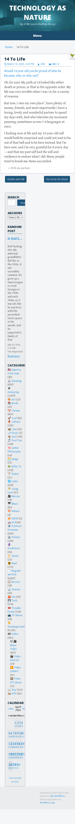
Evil (14, 436)
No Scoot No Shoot (57, 179)
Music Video (13, 647)
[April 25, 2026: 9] (21, 755)
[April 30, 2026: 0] (17, 766)
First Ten (17, 440)
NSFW (15, 518)
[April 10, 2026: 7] (19, 734)
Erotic (15, 433)
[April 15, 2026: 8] (15, 745)
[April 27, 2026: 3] (11, 766)
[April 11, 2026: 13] (21, 734)
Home (8, 47)
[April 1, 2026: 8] (15, 724)
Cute (14, 429)
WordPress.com (47, 802)
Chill (42, 64)
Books (15, 403)
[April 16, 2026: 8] (17, 745)
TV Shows (17, 615)
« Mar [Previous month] (11, 708)
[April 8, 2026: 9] (15, 734)
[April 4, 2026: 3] (21, 724)
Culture (16, 421)
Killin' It (55, 64)
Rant (14, 563)
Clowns (16, 410)
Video (15, 634)
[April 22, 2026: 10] (15, 755)
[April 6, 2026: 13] (11, 734)
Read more (14, 356)
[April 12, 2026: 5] (9, 745)
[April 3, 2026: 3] (19, 724)
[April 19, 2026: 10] (9, 755)
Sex (14, 597)
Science (16, 589)
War (14, 689)
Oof (14, 522)
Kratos (15, 474)
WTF (14, 693)
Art (13, 399)
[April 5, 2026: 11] (9, 734)
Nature (16, 511)
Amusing (17, 381)
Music (15, 503)
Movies (16, 496)
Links (15, 481)
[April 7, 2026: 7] (13, 734)
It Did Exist (15, 239)
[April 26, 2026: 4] (9, 766)
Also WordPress (57, 796)
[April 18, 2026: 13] (21, 745)
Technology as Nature (37, 12)
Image (15, 459)
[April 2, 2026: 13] (17, 724)
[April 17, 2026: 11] (19, 745)
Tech (14, 600)
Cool (14, 418)
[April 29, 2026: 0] (15, 766)
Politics (16, 537)
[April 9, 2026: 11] (17, 734)
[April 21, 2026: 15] (13, 755)
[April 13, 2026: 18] (11, 745)
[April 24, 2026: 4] (19, 755)
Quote (15, 555)
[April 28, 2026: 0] (13, 766)
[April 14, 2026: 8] (13, 745)
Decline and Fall (15, 179)
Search (13, 197)
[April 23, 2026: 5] (17, 755)
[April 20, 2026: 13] (11, 755)
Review (16, 582)
